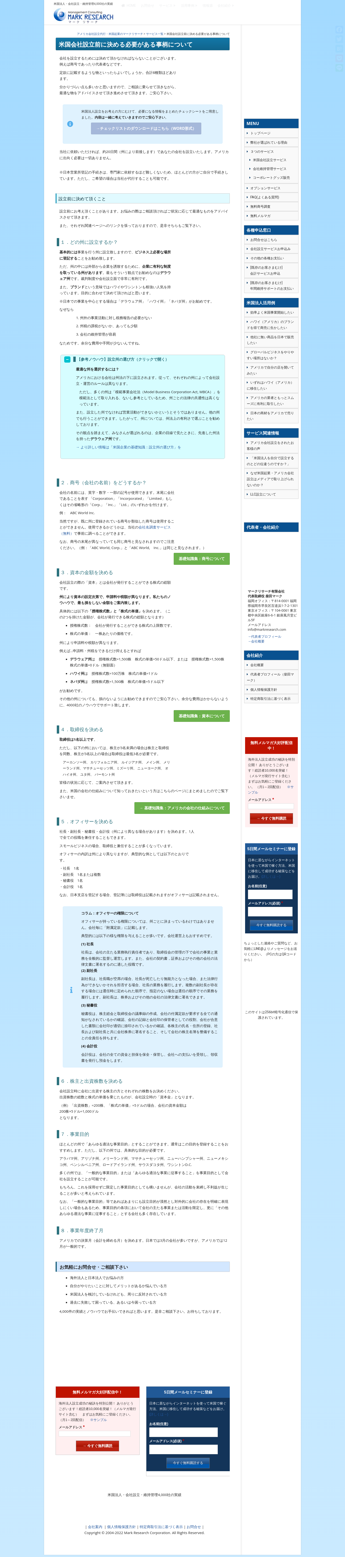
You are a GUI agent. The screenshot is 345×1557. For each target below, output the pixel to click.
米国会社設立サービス (270, 160)
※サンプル (97, 1420)
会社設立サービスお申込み (270, 249)
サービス (165, 12)
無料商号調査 (260, 206)
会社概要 (257, 665)
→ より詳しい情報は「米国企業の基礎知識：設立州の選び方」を (128, 447)
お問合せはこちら (263, 240)
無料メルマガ (260, 216)
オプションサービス (265, 188)
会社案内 (95, 1526)
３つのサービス (262, 151)
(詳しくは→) (158, 1414)
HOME (128, 12)
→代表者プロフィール (264, 636)
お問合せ (147, 12)
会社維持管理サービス (270, 169)
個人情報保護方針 (121, 1526)
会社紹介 (224, 12)
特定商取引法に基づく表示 (161, 1526)
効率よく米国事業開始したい (272, 312)
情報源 (208, 12)
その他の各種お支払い (267, 258)
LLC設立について (263, 494)
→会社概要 (256, 641)
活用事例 (187, 12)
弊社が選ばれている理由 (268, 142)
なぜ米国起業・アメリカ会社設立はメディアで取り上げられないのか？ (270, 479)
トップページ (260, 133)
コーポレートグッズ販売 (271, 178)
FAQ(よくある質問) (264, 197)
